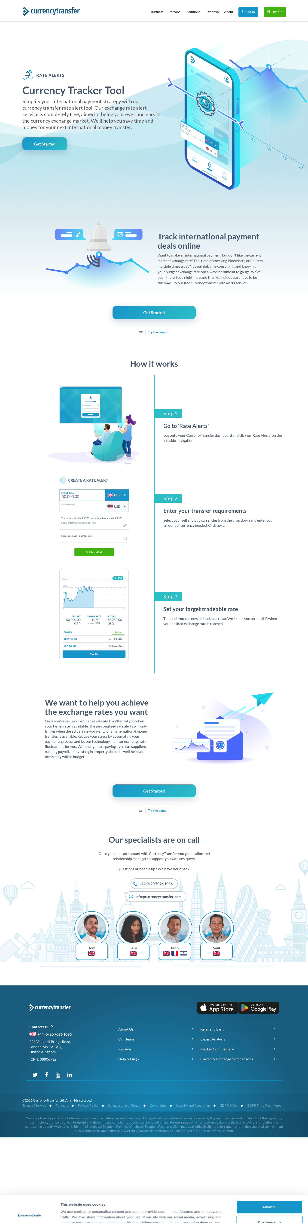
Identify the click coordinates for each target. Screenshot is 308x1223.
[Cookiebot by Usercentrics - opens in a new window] (30, 1214)
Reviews (124, 1049)
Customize (269, 1195)
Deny (269, 1210)
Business (157, 12)
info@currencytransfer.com (154, 897)
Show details (71, 1214)
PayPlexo (212, 12)
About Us (126, 1029)
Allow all (269, 1180)
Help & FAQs (128, 1059)
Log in (248, 12)
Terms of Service (34, 1105)
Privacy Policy (88, 1105)
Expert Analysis (212, 1039)
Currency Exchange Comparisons (226, 1059)
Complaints (158, 1105)
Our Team (126, 1039)
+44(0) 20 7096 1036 (153, 884)
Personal (175, 12)
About (228, 12)
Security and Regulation (193, 1105)
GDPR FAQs (228, 1105)
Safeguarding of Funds (124, 1105)
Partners (62, 1105)
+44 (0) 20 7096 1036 (54, 1034)
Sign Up (274, 12)
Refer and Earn (212, 1029)
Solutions (193, 12)
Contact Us (41, 1027)
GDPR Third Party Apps (264, 1105)
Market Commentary (217, 1049)
